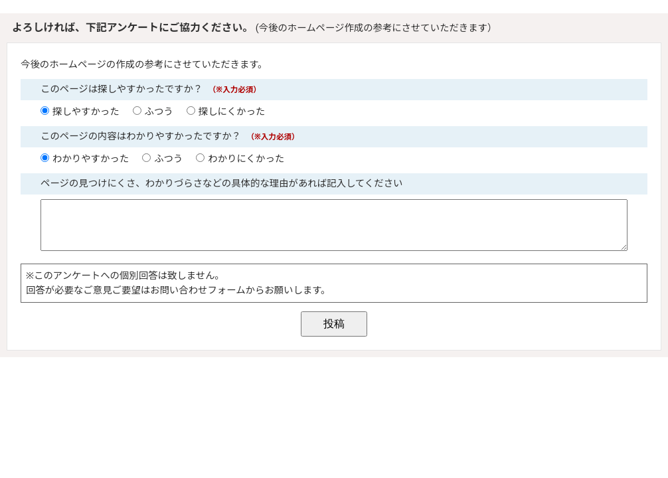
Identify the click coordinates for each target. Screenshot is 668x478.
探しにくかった (232, 112)
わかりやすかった (90, 159)
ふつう (159, 112)
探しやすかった (86, 112)
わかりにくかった (246, 159)
